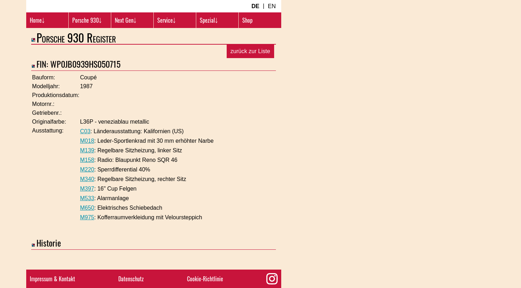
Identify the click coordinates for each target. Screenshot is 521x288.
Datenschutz (131, 279)
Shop (247, 29)
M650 (87, 217)
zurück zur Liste (250, 60)
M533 (87, 207)
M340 (87, 188)
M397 (87, 198)
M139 (87, 160)
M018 (87, 150)
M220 (87, 179)
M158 (87, 169)
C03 (85, 140)
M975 (87, 227)
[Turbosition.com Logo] (68, 10)
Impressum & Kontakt (52, 279)
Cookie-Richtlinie (205, 279)
